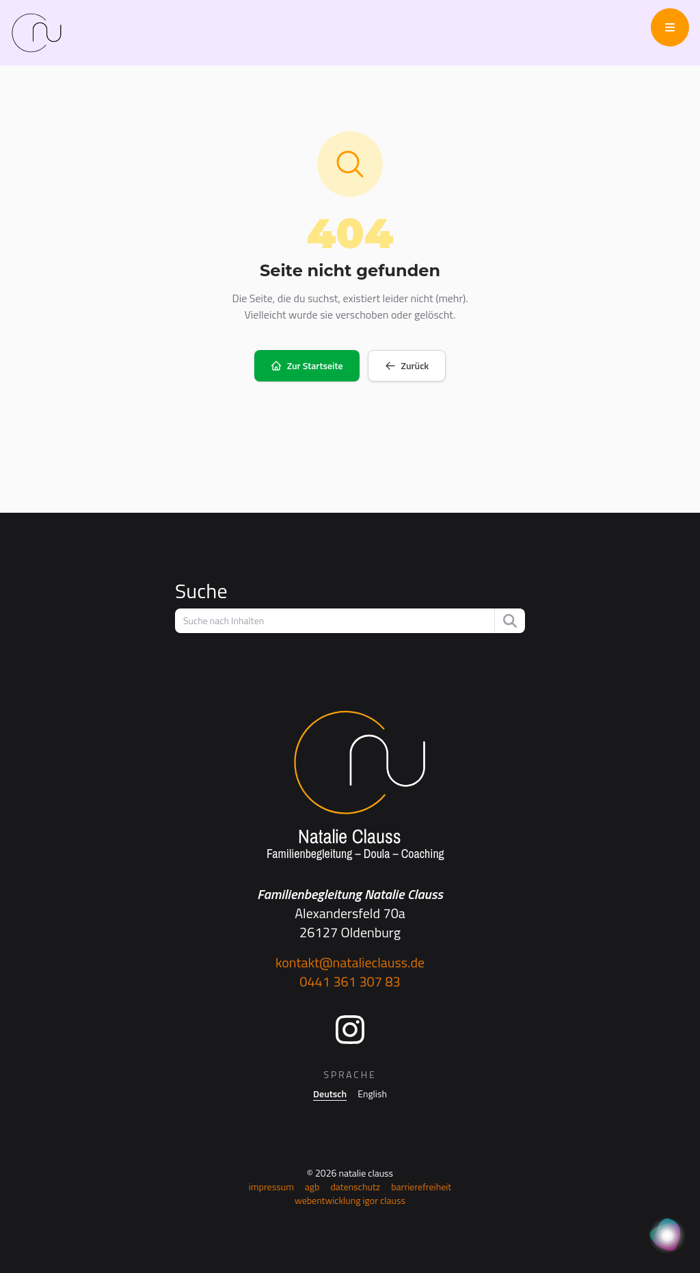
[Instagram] (350, 1029)
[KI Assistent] (667, 1236)
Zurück (407, 365)
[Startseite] (349, 786)
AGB (312, 1186)
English (372, 1094)
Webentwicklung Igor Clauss (350, 1200)
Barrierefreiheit (421, 1186)
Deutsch (330, 1094)
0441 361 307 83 (350, 981)
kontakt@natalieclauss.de (350, 962)
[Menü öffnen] (670, 27)
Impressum (271, 1186)
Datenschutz (355, 1186)
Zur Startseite (307, 365)
